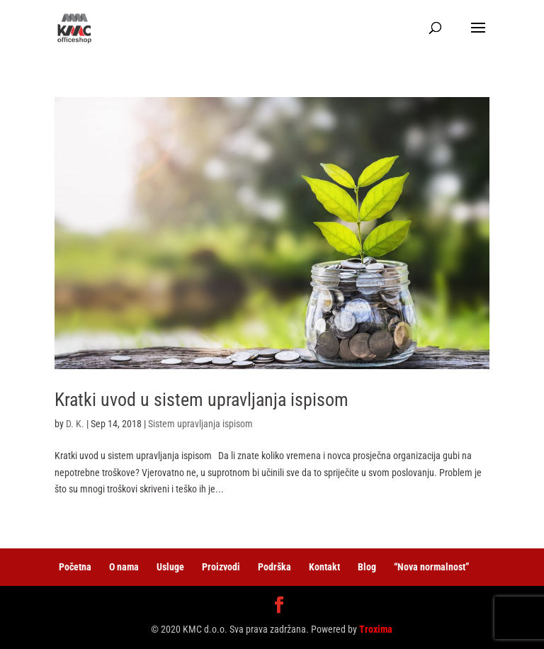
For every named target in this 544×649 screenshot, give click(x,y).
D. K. (75, 423)
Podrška (274, 566)
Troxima (375, 629)
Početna (75, 566)
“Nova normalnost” (431, 566)
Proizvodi (221, 566)
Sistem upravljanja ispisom (200, 423)
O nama (124, 566)
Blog (367, 566)
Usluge (170, 566)
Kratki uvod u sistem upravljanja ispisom (201, 399)
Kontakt (324, 566)
